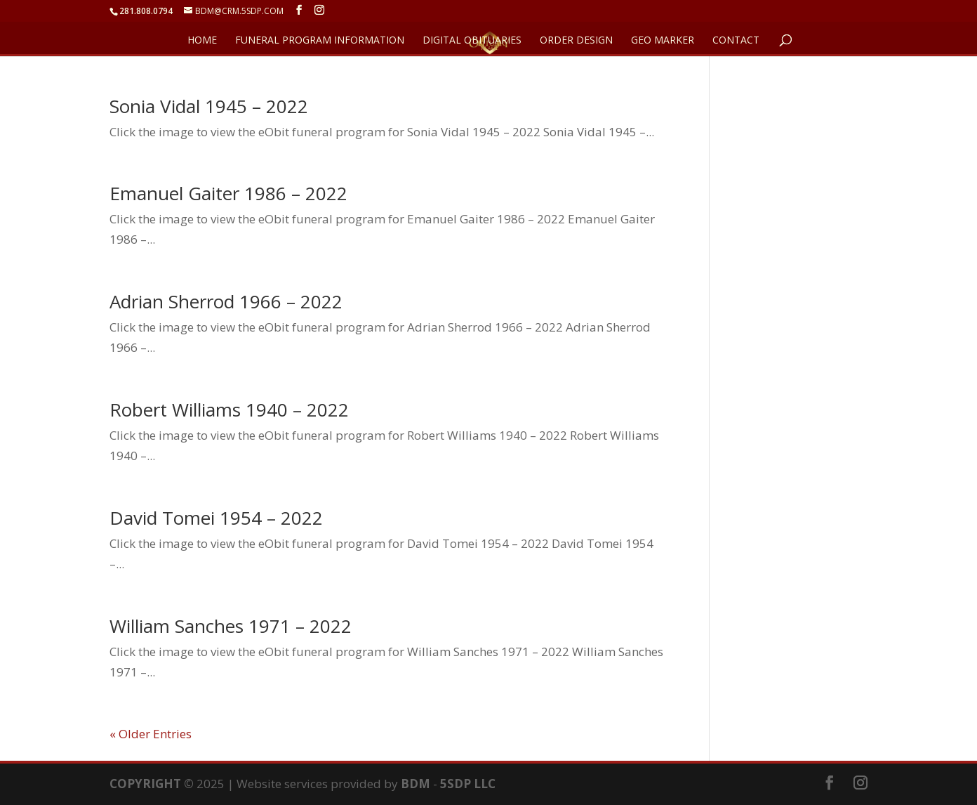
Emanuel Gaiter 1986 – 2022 (228, 193)
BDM (415, 783)
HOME (202, 40)
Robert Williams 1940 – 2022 (229, 409)
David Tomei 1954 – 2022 (216, 517)
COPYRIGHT (145, 783)
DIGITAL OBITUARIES (472, 40)
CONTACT (735, 40)
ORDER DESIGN (576, 40)
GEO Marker (662, 40)
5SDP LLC (468, 783)
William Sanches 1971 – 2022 (230, 626)
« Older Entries (150, 734)
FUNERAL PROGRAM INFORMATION (319, 40)
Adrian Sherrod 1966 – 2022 (226, 301)
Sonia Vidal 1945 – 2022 (208, 106)
